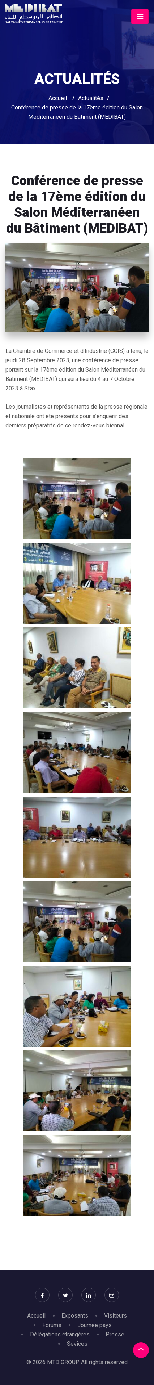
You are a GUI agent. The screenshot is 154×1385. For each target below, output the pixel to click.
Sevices (77, 1343)
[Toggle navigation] (140, 16)
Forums (51, 1325)
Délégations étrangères (60, 1334)
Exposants (74, 1315)
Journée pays (94, 1325)
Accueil (57, 98)
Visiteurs (115, 1315)
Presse (115, 1334)
